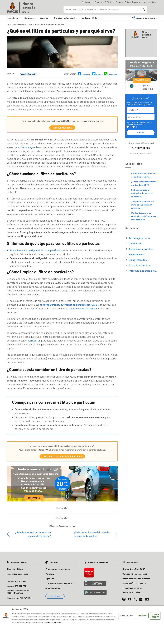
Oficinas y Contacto (115, 2)
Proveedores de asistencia (57, 571)
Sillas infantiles (138, 259)
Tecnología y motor (28, 74)
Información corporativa (134, 585)
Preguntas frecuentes (17, 575)
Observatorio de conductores (136, 580)
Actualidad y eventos (141, 248)
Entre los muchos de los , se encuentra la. (62, 121)
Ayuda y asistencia (145, 18)
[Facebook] (129, 600)
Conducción (135, 243)
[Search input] (102, 9)
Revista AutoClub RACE (133, 571)
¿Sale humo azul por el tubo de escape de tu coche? (33, 536)
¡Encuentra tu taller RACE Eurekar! (62, 457)
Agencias (49, 580)
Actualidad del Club (140, 265)
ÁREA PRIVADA (55, 598)
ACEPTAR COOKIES (155, 615)
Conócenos (86, 2)
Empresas (99, 2)
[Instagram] (124, 600)
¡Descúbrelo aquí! (62, 128)
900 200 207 (142, 148)
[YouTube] (147, 599)
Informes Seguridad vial (143, 270)
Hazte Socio (12, 18)
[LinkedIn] (140, 600)
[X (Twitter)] (135, 600)
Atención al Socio (15, 571)
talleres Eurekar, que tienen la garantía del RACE (68, 305)
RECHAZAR (142, 616)
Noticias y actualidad (64, 18)
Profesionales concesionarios (59, 585)
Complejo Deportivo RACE (134, 575)
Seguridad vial (137, 254)
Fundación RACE (89, 18)
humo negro (28, 148)
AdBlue (32, 341)
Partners (49, 575)
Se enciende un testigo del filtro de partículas (35, 251)
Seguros (44, 18)
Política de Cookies (55, 622)
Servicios (29, 18)
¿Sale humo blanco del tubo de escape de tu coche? (91, 536)
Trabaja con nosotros (132, 589)
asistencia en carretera (83, 309)
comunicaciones (142, 122)
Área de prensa (133, 2)
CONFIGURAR (127, 615)
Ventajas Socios (150, 2)
